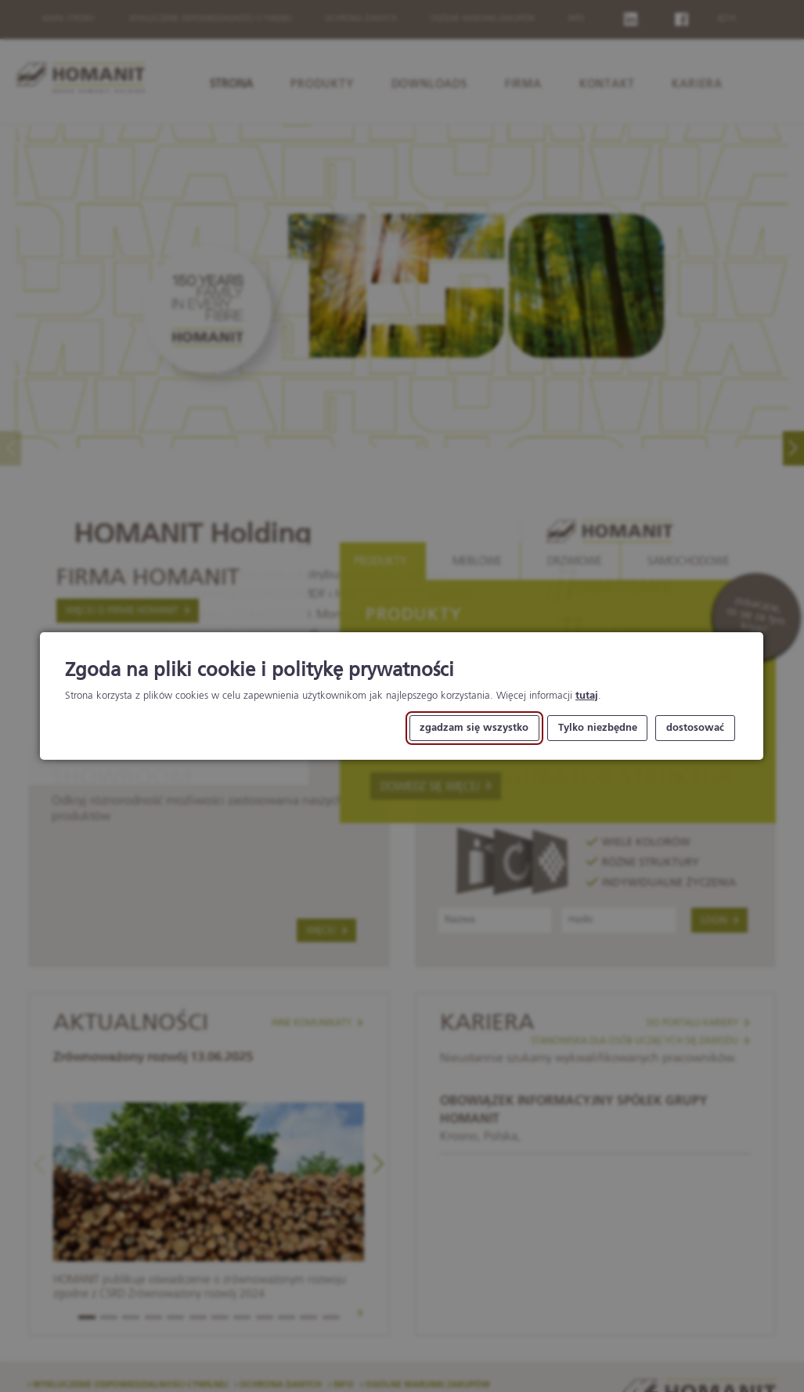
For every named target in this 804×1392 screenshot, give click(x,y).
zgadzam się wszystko (474, 728)
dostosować (695, 728)
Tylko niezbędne (597, 728)
